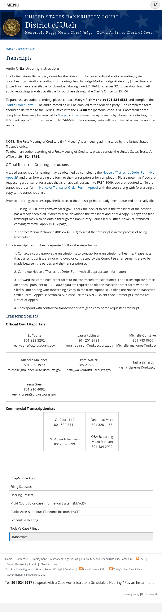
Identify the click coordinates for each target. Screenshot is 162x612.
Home (9, 48)
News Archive (49, 564)
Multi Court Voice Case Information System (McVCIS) (48, 503)
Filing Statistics (21, 486)
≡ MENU (11, 5)
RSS (140, 559)
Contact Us (22, 559)
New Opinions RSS (91, 569)
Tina (75, 115)
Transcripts (19, 537)
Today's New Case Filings (126, 569)
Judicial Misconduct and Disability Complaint (106, 559)
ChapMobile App (22, 478)
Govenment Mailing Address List (26, 574)
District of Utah (50, 25)
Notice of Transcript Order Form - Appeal (68, 187)
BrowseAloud (149, 594)
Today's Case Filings (24, 528)
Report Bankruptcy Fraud (21, 564)
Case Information (26, 48)
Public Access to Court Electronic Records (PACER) (45, 512)
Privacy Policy (132, 594)
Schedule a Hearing (24, 520)
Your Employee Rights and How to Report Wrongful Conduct (39, 569)
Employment (39, 559)
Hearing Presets (21, 495)
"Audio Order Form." (21, 105)
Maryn (62, 115)
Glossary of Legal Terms (64, 559)
